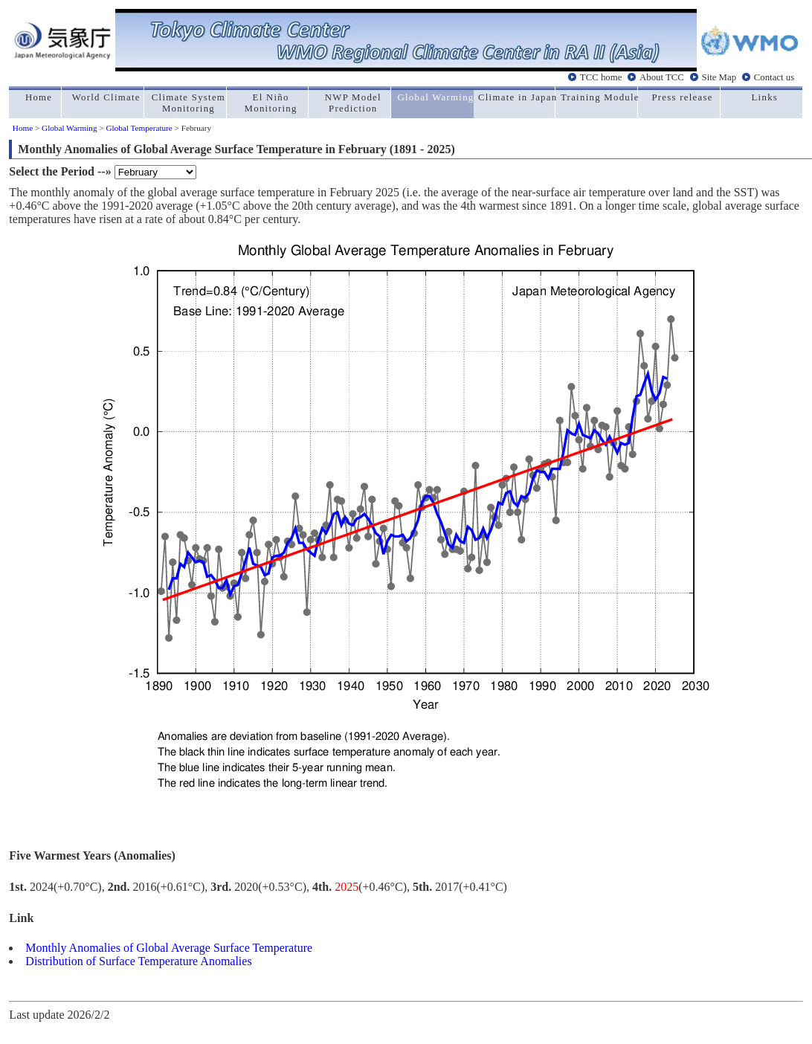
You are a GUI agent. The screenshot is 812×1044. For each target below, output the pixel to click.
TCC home (601, 76)
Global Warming (69, 127)
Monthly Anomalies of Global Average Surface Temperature (168, 947)
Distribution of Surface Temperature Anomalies (138, 961)
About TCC (661, 76)
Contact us (774, 76)
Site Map (719, 76)
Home (23, 127)
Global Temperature (139, 127)
